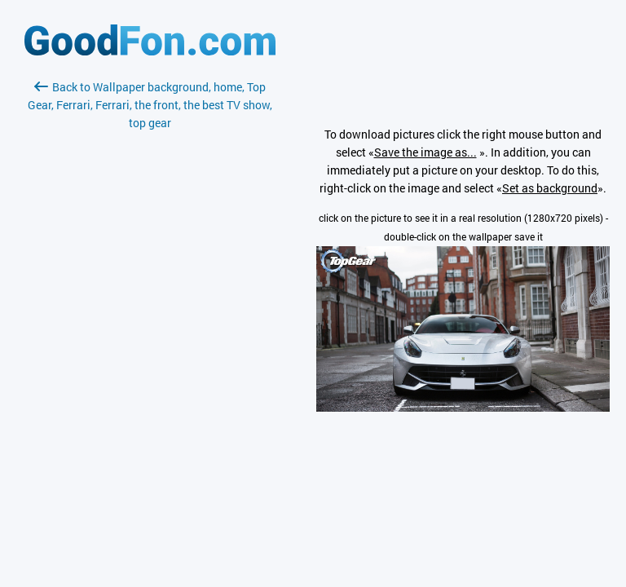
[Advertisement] (150, 325)
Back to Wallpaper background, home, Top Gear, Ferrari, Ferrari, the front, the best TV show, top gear (150, 104)
